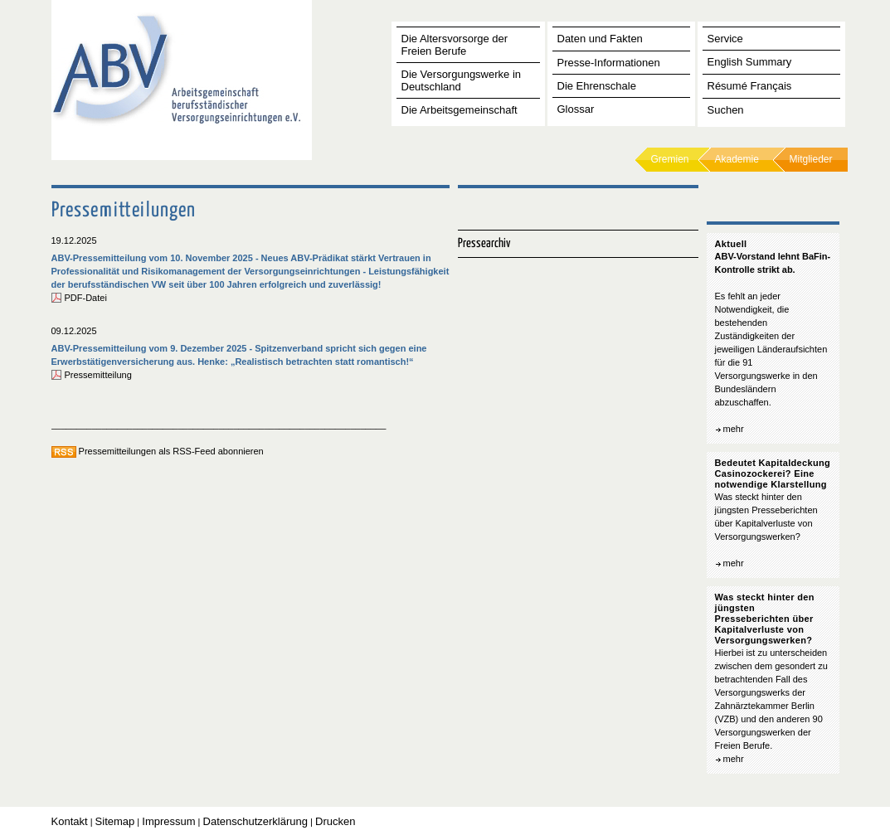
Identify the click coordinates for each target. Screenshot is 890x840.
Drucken (335, 821)
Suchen (726, 110)
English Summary (750, 62)
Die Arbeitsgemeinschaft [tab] (459, 110)
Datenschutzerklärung (255, 821)
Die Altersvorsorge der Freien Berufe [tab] (454, 44)
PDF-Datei (86, 298)
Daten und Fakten (600, 38)
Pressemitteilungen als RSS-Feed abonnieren (171, 451)
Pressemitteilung (98, 375)
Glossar (576, 109)
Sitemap (115, 821)
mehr (733, 429)
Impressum (168, 821)
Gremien (670, 159)
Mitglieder (811, 159)
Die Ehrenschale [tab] (596, 86)
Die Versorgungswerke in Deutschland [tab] (461, 80)
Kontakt (69, 821)
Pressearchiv (484, 243)
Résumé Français (750, 86)
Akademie (737, 159)
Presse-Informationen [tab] (608, 62)
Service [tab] (725, 38)
